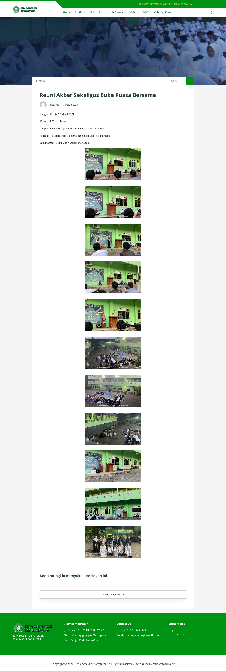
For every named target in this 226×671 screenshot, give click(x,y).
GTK (91, 12)
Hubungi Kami (163, 12)
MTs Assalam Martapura (91, 664)
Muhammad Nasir (164, 664)
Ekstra (102, 12)
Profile (79, 12)
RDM (146, 12)
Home (67, 12)
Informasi (118, 12)
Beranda (40, 81)
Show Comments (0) (113, 594)
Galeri (134, 12)
